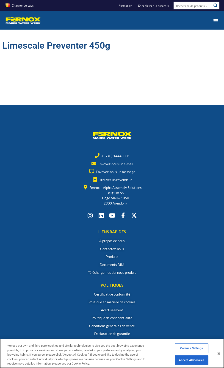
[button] (215, 20)
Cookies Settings (191, 351)
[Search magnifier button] (215, 5)
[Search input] (193, 5)
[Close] (219, 357)
